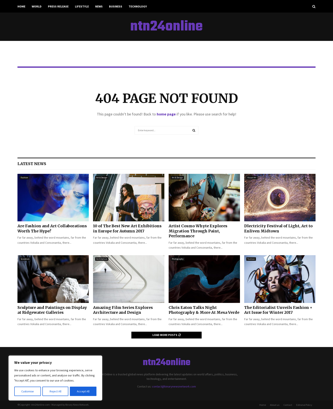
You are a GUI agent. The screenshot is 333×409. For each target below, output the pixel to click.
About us (274, 404)
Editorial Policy (304, 404)
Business (115, 6)
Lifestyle (82, 6)
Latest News (31, 163)
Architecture (101, 259)
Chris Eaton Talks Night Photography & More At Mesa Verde (204, 310)
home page (166, 114)
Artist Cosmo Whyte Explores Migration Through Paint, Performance (198, 230)
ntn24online (166, 27)
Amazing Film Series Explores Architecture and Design (123, 310)
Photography (178, 259)
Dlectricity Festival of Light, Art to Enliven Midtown (278, 228)
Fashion (24, 177)
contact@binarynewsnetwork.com (174, 386)
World (37, 6)
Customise (28, 391)
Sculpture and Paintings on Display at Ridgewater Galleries (52, 310)
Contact (287, 404)
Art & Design (101, 177)
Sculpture (25, 259)
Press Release (58, 6)
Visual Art (251, 177)
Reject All (56, 391)
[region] (55, 378)
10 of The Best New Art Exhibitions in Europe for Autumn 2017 (127, 228)
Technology (138, 6)
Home (21, 6)
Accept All (83, 391)
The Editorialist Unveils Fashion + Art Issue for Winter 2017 (278, 310)
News (99, 6)
